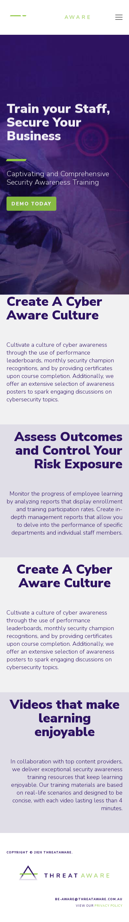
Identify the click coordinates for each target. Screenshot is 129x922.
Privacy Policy (108, 906)
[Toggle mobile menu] (118, 17)
